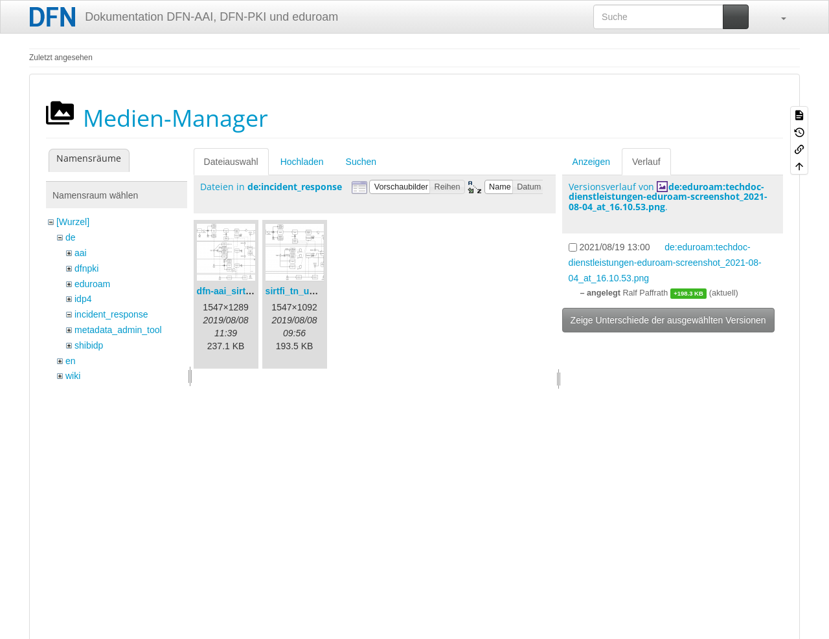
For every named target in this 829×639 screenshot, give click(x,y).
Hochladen (302, 162)
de (70, 237)
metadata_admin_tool (118, 330)
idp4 (82, 299)
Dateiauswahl (231, 162)
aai (80, 253)
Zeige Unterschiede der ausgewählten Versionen (668, 320)
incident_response (111, 314)
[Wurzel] (72, 222)
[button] (777, 17)
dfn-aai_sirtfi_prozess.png (253, 291)
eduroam (92, 284)
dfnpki (86, 268)
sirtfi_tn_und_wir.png (312, 291)
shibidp (88, 345)
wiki (72, 376)
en (70, 361)
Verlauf (646, 162)
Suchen (361, 162)
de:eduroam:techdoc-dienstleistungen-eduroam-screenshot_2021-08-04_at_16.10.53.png (668, 196)
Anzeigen (591, 162)
